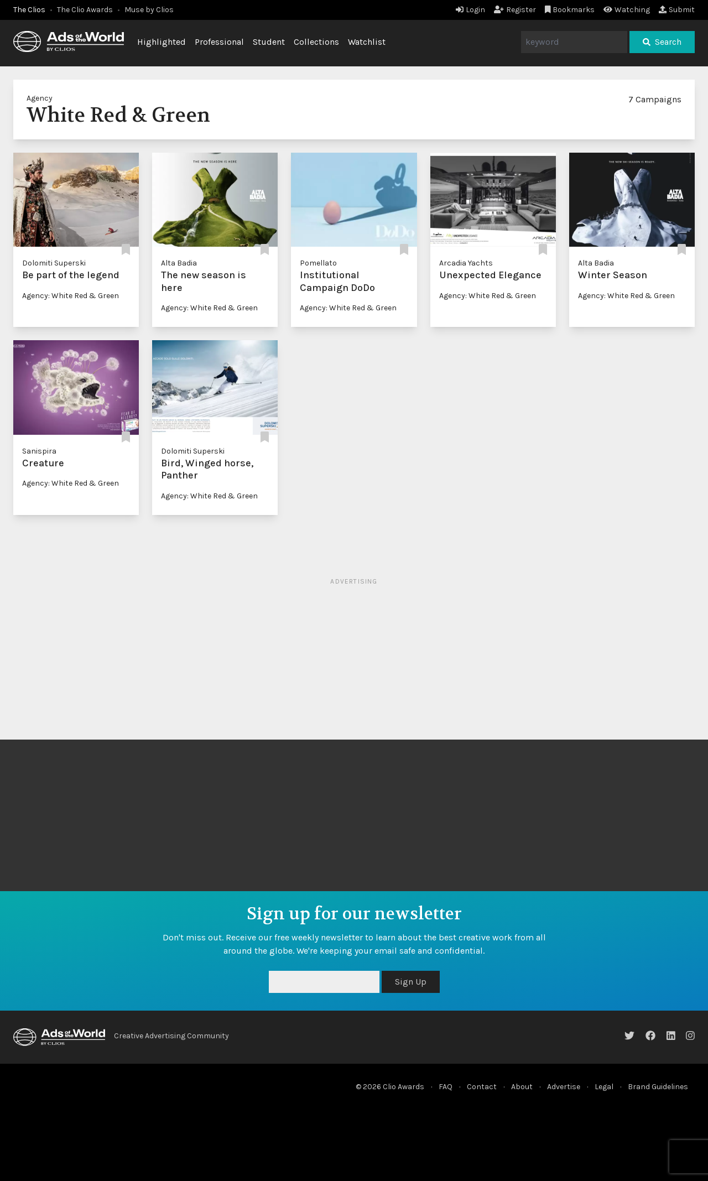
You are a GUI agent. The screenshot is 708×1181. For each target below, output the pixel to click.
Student (269, 42)
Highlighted (161, 42)
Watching (626, 9)
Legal (604, 1086)
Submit (677, 9)
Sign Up (410, 981)
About (522, 1086)
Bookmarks (570, 9)
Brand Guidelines (658, 1086)
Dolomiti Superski (54, 263)
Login (470, 9)
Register (515, 9)
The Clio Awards (85, 9)
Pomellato (318, 263)
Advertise (563, 1086)
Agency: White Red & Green (70, 295)
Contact (482, 1086)
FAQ (445, 1086)
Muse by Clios (149, 9)
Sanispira (39, 451)
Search (662, 42)
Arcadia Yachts (466, 263)
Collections (316, 42)
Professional (219, 42)
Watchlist (367, 42)
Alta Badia (179, 263)
